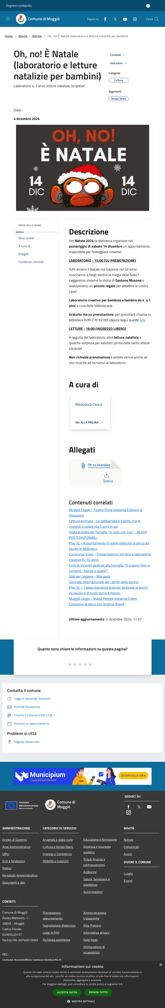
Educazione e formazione (100, 839)
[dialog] (82, 984)
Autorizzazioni (93, 891)
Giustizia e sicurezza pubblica (97, 849)
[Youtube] (123, 19)
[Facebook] (104, 19)
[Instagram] (133, 19)
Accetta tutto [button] (67, 992)
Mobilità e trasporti (56, 861)
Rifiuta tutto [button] (98, 992)
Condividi (118, 55)
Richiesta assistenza (56, 939)
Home (9, 36)
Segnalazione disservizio (59, 925)
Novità (22, 36)
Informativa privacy (96, 932)
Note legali (90, 939)
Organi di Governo (14, 839)
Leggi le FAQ (51, 932)
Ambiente (89, 872)
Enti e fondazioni (13, 861)
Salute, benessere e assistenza (96, 882)
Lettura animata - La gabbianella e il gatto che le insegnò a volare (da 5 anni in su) (104, 523)
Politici (6, 868)
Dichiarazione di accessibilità (94, 949)
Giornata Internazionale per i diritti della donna (103, 582)
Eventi (128, 880)
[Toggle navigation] (8, 18)
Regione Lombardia (19, 5)
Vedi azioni (119, 63)
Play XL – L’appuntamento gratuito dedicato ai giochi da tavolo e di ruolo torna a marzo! (108, 590)
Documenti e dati (13, 882)
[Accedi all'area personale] (148, 5)
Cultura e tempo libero (58, 846)
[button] (82, 1001)
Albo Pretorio (92, 925)
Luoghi (128, 873)
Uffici (5, 854)
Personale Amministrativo (19, 875)
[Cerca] (156, 19)
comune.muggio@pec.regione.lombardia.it (31, 960)
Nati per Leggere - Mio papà (89, 576)
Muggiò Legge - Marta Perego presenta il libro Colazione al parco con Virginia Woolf (103, 601)
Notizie (37, 36)
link (142, 320)
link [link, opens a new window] (120, 984)
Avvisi (128, 854)
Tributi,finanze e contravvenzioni (94, 862)
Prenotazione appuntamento (53, 915)
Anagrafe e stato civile (58, 839)
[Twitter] (113, 19)
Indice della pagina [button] (29, 225)
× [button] (160, 964)
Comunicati (131, 846)
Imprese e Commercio (57, 854)
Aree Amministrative (16, 846)
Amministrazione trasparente (94, 915)
